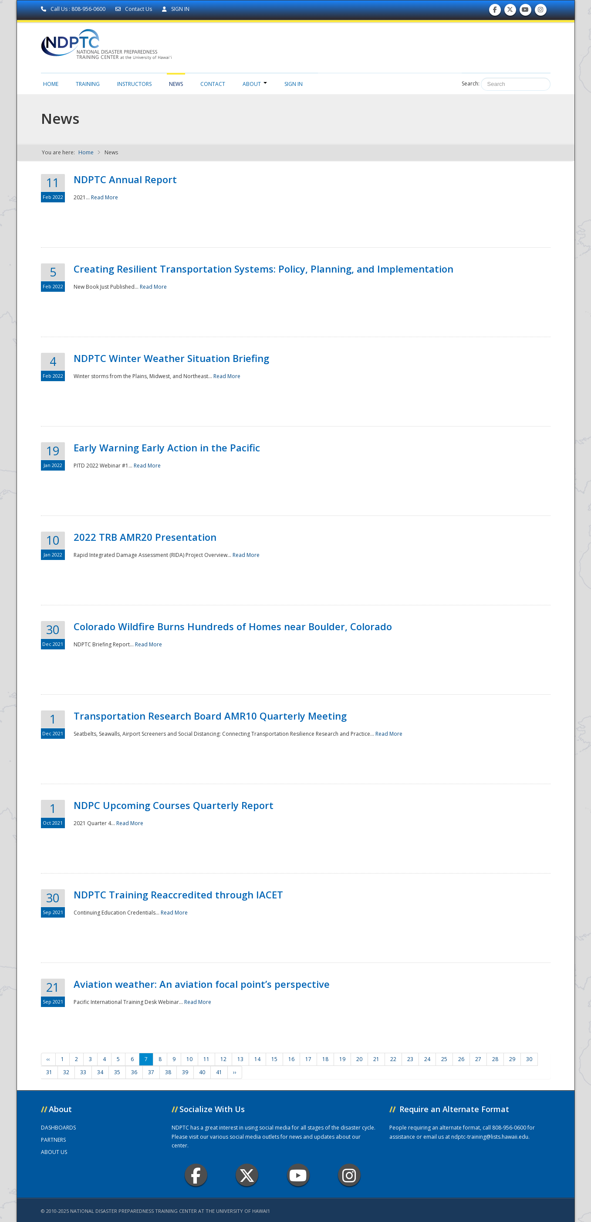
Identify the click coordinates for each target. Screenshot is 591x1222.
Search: (471, 83)
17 (308, 1059)
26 (461, 1059)
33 (83, 1072)
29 (512, 1059)
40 (202, 1072)
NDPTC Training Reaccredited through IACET (178, 894)
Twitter (247, 1175)
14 (257, 1059)
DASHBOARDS (58, 1127)
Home (50, 84)
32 (66, 1072)
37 (151, 1072)
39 (185, 1072)
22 (393, 1059)
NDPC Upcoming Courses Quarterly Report (174, 805)
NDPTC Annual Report (125, 179)
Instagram (349, 1175)
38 (168, 1072)
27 (478, 1059)
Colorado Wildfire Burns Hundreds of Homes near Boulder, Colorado (233, 626)
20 (359, 1059)
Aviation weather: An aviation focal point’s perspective (202, 983)
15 (274, 1059)
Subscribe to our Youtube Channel (525, 11)
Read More (104, 197)
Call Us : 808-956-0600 (74, 9)
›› (234, 1072)
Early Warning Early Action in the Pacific (167, 447)
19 (342, 1059)
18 (325, 1059)
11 (206, 1059)
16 (291, 1059)
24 (427, 1059)
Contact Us (134, 9)
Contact (212, 84)
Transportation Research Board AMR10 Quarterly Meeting (210, 715)
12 (223, 1059)
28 (495, 1059)
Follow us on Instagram (540, 11)
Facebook (196, 1175)
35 (117, 1072)
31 (49, 1072)
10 (189, 1059)
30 (529, 1059)
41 (219, 1072)
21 (376, 1059)
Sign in (293, 84)
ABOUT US (54, 1152)
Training (88, 84)
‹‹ (48, 1059)
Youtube (298, 1175)
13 (240, 1059)
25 (444, 1059)
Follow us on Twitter (510, 11)
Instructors (134, 84)
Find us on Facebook (495, 11)
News (176, 84)
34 (100, 1072)
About (255, 84)
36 (134, 1072)
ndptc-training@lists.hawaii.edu (489, 1136)
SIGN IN (175, 9)
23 (410, 1059)
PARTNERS (53, 1139)
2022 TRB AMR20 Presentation (145, 536)
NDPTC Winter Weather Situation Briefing (171, 358)
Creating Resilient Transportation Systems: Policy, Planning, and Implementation (263, 268)
